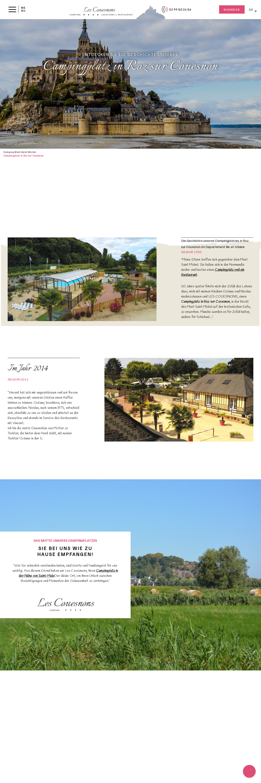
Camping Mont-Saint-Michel (19, 152)
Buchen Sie (232, 9)
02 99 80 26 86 (180, 9)
